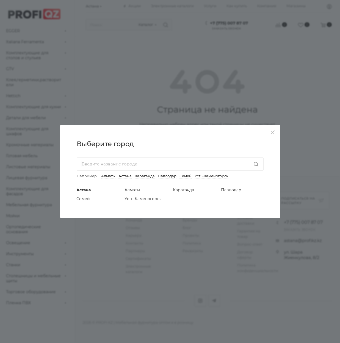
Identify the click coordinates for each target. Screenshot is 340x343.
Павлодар (167, 176)
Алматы (108, 176)
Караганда (145, 176)
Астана (125, 176)
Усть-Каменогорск (211, 176)
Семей (185, 176)
